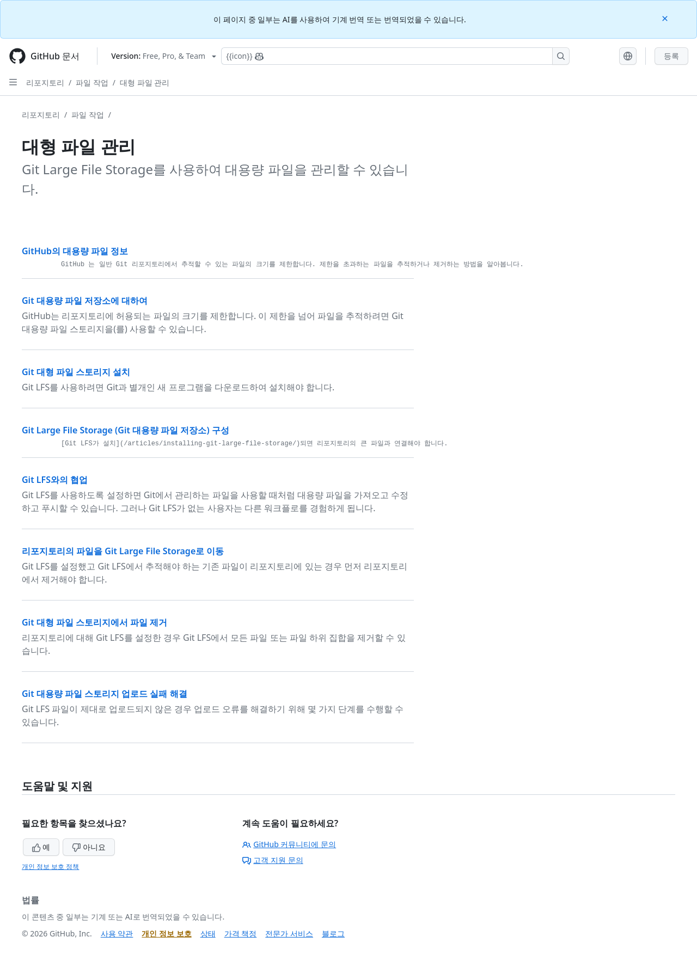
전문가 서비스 (289, 933)
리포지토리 (45, 82)
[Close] (666, 17)
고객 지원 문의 (272, 860)
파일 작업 (92, 82)
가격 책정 (240, 933)
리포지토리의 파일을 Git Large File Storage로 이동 (123, 551)
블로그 (333, 933)
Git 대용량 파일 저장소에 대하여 (85, 301)
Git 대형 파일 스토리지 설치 (76, 372)
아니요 (89, 847)
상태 (208, 933)
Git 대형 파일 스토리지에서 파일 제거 (94, 622)
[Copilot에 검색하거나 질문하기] (395, 56)
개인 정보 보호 (166, 933)
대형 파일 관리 (144, 82)
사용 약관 (117, 933)
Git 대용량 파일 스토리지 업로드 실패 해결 (104, 694)
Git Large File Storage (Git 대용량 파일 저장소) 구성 (125, 430)
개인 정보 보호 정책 (50, 866)
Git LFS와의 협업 (55, 480)
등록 (671, 56)
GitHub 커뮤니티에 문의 (289, 844)
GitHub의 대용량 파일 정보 (75, 251)
